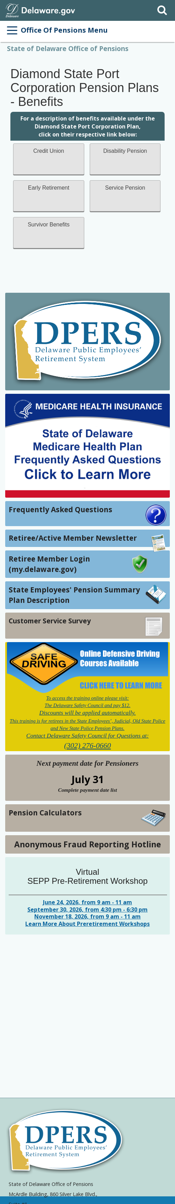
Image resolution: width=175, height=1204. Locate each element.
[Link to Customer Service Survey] (87, 626)
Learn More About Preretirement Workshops (87, 924)
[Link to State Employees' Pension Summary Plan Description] (87, 595)
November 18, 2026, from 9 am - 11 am (87, 916)
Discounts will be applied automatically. (87, 712)
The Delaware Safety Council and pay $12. (88, 705)
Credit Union (48, 151)
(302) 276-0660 (87, 745)
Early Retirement (48, 188)
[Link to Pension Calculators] (87, 818)
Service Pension (125, 188)
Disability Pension (125, 151)
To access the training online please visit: (87, 698)
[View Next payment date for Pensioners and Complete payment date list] (87, 790)
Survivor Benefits (49, 224)
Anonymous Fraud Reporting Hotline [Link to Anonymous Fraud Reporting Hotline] (87, 844)
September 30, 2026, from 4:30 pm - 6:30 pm (87, 909)
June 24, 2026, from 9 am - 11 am (87, 902)
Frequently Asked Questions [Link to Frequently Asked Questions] (60, 509)
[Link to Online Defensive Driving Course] (87, 668)
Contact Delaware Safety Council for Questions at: (87, 735)
